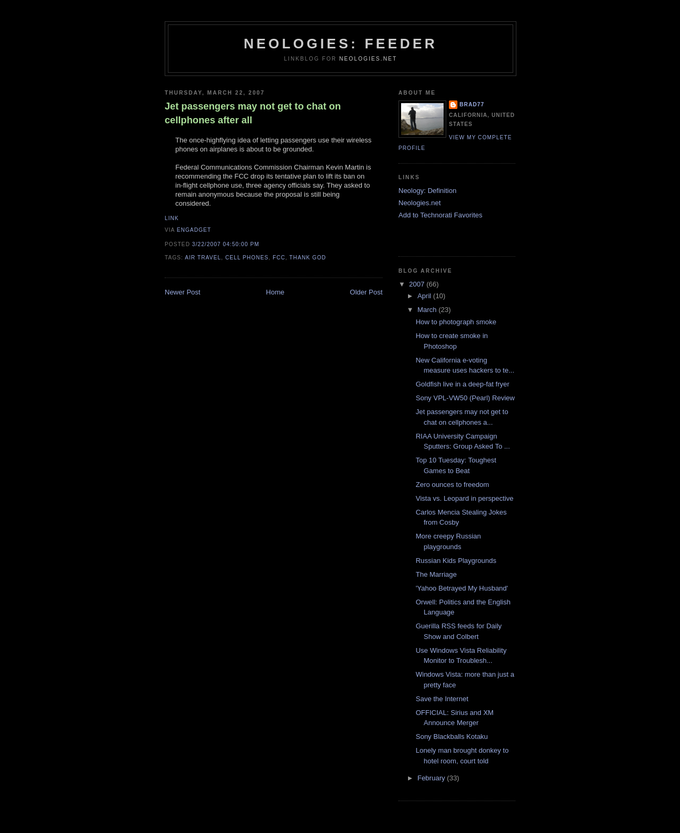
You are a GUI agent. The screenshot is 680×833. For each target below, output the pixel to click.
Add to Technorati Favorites (440, 215)
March (428, 310)
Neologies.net (368, 59)
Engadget (194, 230)
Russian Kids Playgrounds (455, 561)
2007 (418, 284)
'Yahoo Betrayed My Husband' (461, 588)
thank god (308, 257)
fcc (279, 257)
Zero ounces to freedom (452, 485)
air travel (203, 257)
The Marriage (435, 574)
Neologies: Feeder (340, 44)
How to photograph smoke (455, 322)
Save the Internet (441, 699)
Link (172, 218)
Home (275, 292)
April (426, 296)
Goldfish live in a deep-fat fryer (462, 384)
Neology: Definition (427, 191)
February (432, 778)
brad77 (472, 104)
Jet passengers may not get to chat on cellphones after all (253, 113)
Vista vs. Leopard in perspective (464, 498)
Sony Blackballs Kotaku (451, 737)
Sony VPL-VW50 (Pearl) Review (464, 398)
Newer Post (182, 292)
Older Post (366, 292)
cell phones (247, 257)
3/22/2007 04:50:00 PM (226, 244)
